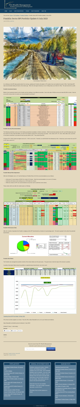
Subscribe (51, 348)
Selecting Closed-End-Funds (62, 367)
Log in (34, 405)
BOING (45, 405)
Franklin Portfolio (11, 353)
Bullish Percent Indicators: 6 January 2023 (65, 384)
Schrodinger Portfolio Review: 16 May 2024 (65, 399)
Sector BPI (18, 353)
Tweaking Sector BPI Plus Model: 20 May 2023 (14, 316)
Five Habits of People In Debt (62, 386)
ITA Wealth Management (19, 4)
